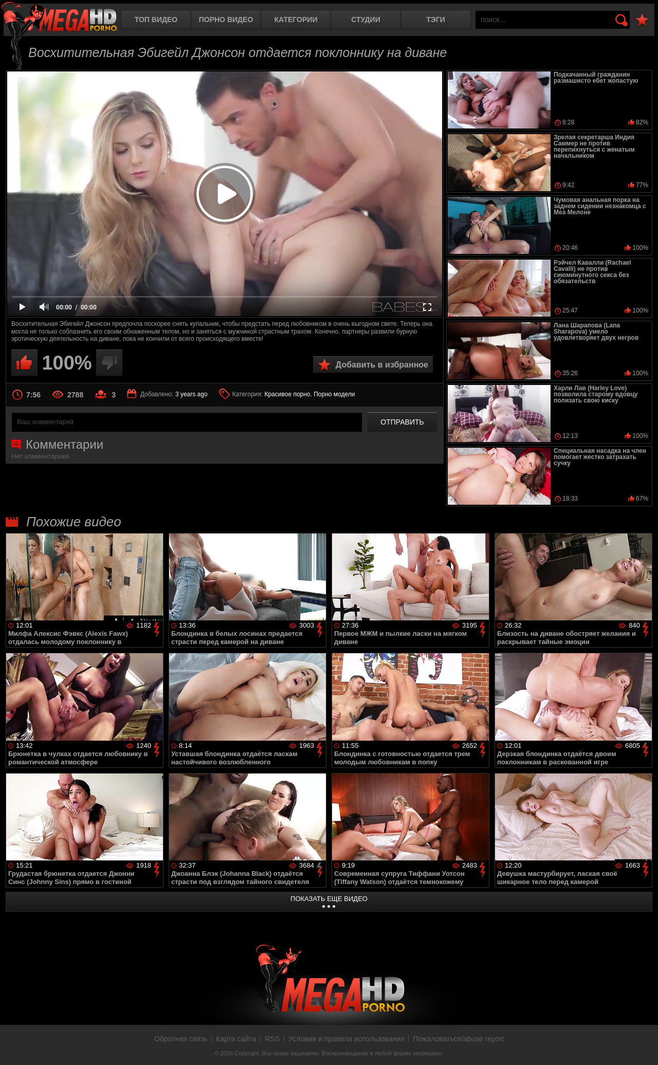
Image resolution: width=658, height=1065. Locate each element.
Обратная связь (180, 1039)
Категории (296, 19)
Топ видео (156, 19)
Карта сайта (236, 1039)
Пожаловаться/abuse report (458, 1039)
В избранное (642, 20)
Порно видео (226, 19)
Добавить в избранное (382, 364)
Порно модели (334, 394)
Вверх (642, 1046)
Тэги (435, 19)
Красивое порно (287, 394)
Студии (365, 19)
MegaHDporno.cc (59, 18)
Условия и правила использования (346, 1039)
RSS (272, 1039)
